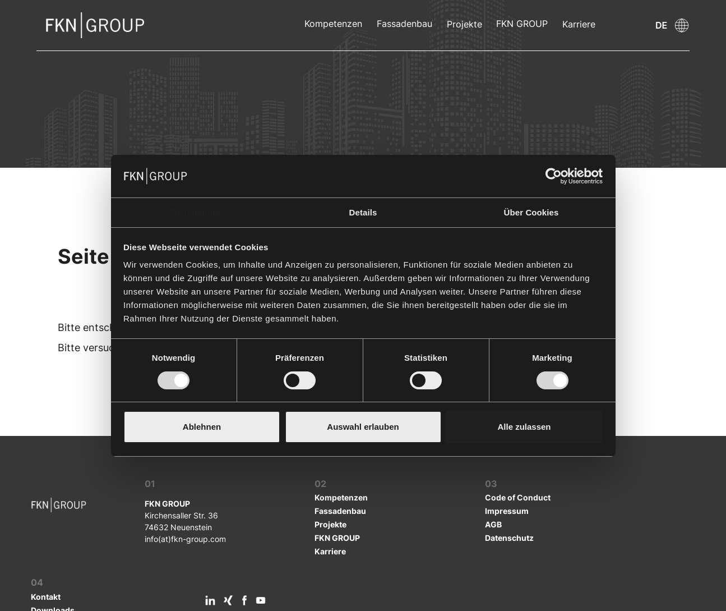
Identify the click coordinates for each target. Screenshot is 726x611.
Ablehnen (202, 426)
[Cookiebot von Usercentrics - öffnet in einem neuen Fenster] (554, 176)
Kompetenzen (333, 23)
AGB (493, 524)
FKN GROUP (522, 23)
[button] (629, 25)
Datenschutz (509, 538)
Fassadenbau (404, 23)
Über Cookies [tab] (531, 212)
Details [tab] (363, 212)
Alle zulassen (524, 426)
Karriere (578, 24)
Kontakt (46, 596)
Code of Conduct (518, 497)
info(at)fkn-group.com (185, 539)
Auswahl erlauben (363, 426)
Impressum (507, 511)
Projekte (464, 24)
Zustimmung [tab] (194, 212)
